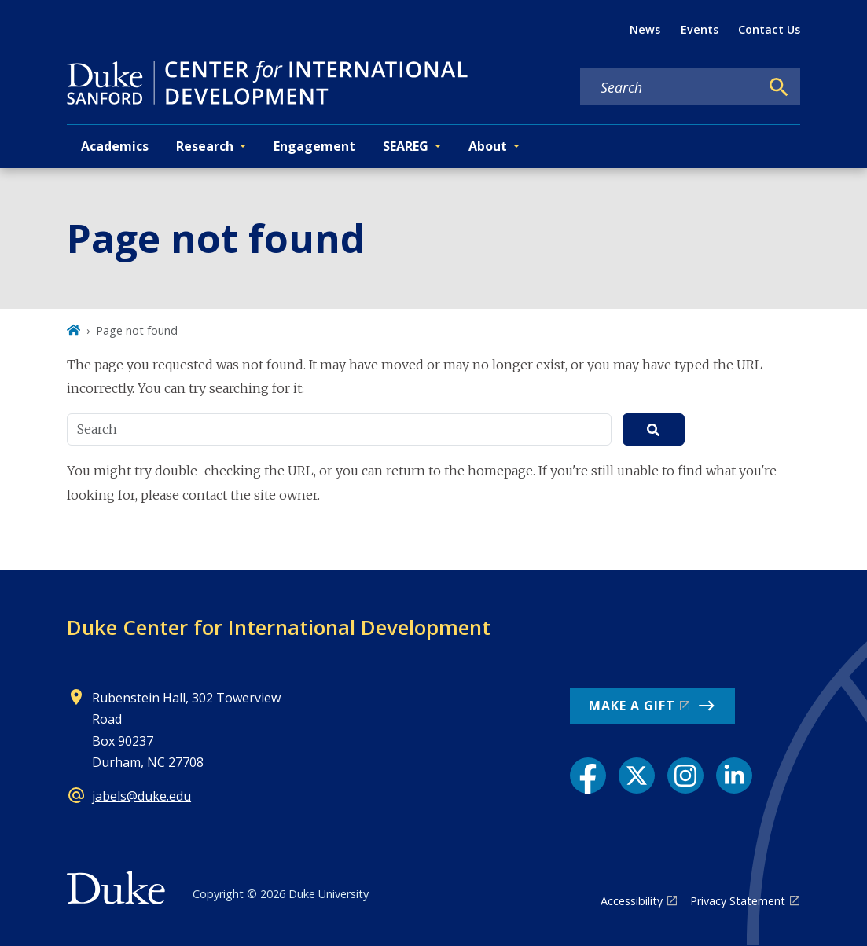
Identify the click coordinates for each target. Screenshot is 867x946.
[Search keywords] (670, 87)
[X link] (637, 775)
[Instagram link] (685, 775)
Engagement (314, 146)
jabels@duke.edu (141, 796)
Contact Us (769, 29)
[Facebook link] (588, 775)
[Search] (779, 87)
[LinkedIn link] (734, 775)
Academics (115, 146)
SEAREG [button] (405, 146)
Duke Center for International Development (278, 627)
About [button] (487, 146)
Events (699, 29)
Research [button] (204, 146)
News (645, 29)
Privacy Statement (737, 900)
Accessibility (632, 900)
